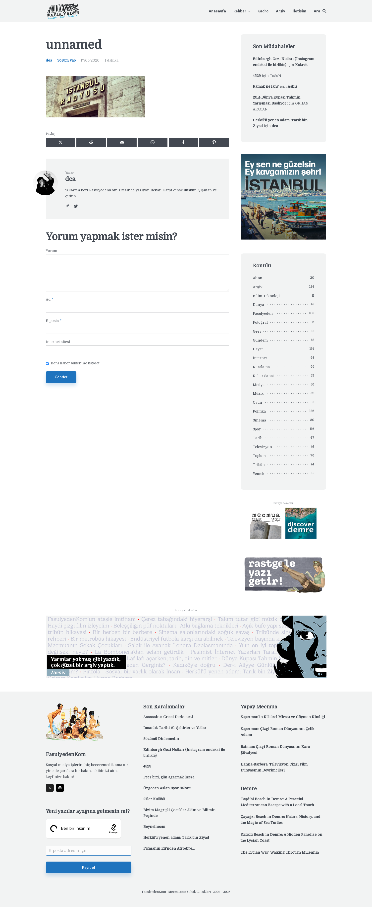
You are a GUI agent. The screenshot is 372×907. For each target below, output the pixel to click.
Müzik (258, 393)
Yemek (258, 474)
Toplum (259, 456)
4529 (257, 76)
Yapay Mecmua (259, 707)
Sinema (259, 420)
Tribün (259, 465)
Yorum (51, 251)
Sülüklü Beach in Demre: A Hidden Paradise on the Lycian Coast (281, 837)
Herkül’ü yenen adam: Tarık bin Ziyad (176, 837)
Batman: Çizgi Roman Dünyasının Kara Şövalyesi (275, 750)
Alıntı (257, 278)
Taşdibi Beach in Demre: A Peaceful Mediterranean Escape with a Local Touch (277, 802)
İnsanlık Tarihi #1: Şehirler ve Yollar (174, 728)
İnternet (260, 358)
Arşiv (280, 11)
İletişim (299, 11)
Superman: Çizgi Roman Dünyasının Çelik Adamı (277, 732)
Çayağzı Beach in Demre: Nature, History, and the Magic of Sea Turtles (280, 820)
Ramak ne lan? (266, 86)
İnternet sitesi (58, 342)
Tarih (258, 438)
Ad (49, 299)
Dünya (258, 305)
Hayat (258, 349)
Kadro (263, 11)
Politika (259, 411)
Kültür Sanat (263, 376)
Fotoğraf (260, 322)
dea (49, 60)
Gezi (257, 331)
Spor (257, 429)
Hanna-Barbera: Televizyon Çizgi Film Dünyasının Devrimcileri (274, 767)
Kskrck (301, 65)
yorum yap (66, 60)
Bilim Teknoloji (266, 296)
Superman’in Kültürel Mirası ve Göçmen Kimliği (283, 717)
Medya (259, 385)
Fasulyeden (263, 313)
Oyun (257, 402)
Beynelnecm (154, 827)
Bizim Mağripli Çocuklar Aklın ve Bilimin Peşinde (179, 813)
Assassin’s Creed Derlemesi (168, 717)
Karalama (261, 367)
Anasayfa (217, 11)
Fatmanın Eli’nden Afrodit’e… (169, 848)
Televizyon (262, 447)
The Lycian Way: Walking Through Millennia (280, 852)
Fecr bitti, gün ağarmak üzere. (169, 777)
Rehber (239, 11)
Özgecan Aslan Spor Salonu (167, 788)
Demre (249, 789)
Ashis (293, 86)
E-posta (53, 321)
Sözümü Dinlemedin (161, 739)
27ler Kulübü (154, 799)
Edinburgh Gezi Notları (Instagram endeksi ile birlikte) (184, 753)
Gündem (260, 340)
